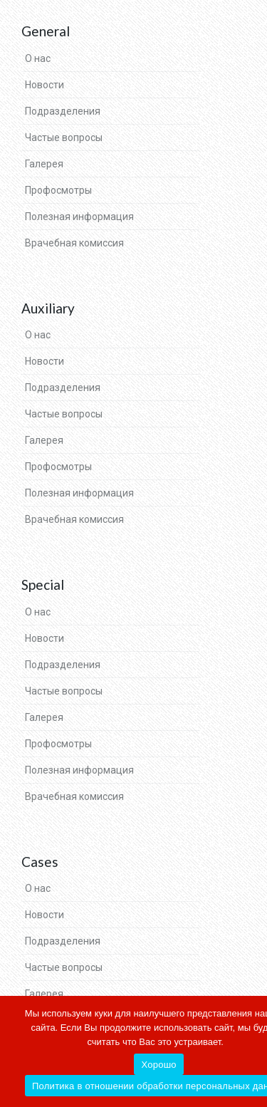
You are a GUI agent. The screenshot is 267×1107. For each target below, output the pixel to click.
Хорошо (158, 1064)
